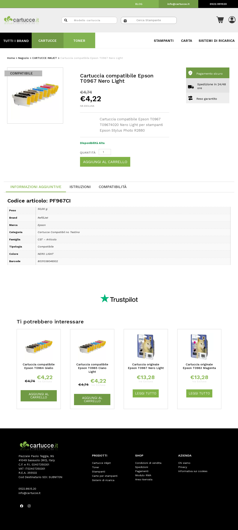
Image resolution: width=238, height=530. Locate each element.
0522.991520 (218, 3)
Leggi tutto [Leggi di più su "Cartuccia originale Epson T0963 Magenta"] (199, 393)
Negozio (23, 57)
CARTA (186, 41)
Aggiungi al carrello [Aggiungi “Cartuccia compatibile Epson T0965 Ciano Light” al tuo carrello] (92, 399)
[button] (220, 20)
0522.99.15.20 (27, 488)
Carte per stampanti (105, 475)
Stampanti (98, 471)
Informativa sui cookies (192, 471)
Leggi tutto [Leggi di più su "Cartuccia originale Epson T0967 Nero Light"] (145, 393)
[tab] (36, 187)
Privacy (182, 467)
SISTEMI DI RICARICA (217, 41)
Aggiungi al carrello (105, 162)
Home (11, 57)
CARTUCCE (47, 41)
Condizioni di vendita (148, 462)
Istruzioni (80, 186)
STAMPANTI (164, 41)
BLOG (138, 3)
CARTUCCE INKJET (44, 57)
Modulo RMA (143, 475)
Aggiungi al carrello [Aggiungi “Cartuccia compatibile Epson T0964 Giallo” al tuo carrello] (39, 395)
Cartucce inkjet (101, 462)
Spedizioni (141, 467)
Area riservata (143, 479)
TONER (79, 41)
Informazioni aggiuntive (35, 186)
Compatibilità (112, 186)
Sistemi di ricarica (103, 479)
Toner (95, 467)
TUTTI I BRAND (16, 41)
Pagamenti (141, 471)
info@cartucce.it (178, 3)
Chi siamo (184, 462)
